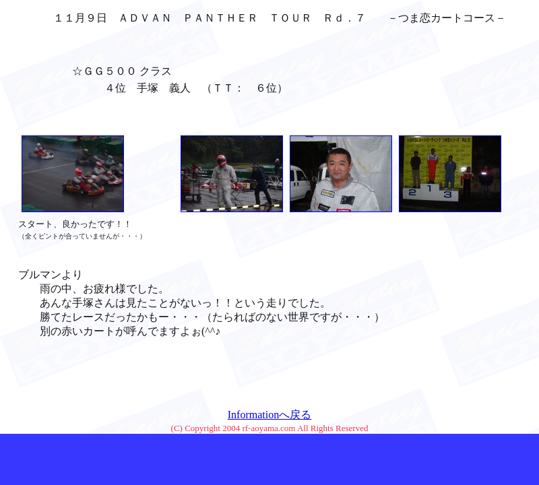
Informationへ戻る (269, 414)
